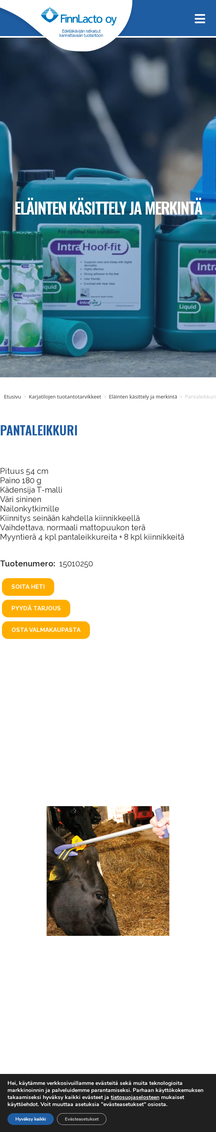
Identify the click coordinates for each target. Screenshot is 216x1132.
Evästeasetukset (82, 1119)
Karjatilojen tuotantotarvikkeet (65, 396)
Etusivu (12, 396)
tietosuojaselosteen (135, 1097)
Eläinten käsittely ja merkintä (108, 207)
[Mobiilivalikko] (197, 18)
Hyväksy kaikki (30, 1119)
